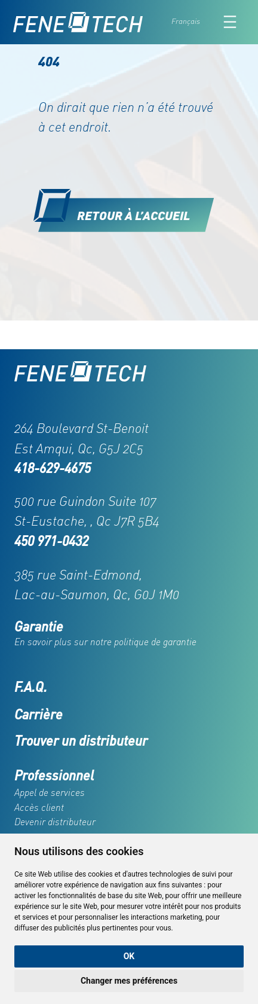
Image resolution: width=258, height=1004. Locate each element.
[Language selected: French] (193, 21)
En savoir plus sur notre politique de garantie (105, 642)
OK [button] (129, 956)
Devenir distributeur (55, 822)
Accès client (39, 807)
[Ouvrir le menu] (230, 21)
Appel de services (49, 792)
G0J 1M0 (156, 594)
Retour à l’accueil (133, 214)
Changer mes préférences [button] (129, 980)
